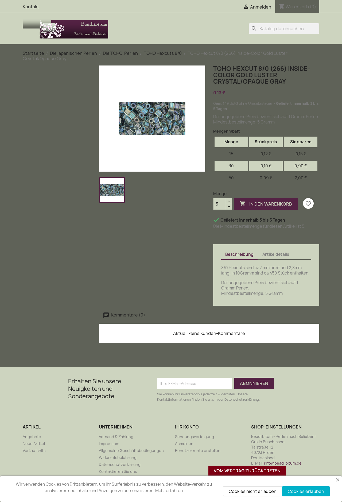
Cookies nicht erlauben (253, 491)
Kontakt (31, 7)
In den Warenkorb (265, 203)
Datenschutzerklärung (120, 464)
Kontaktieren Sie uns (118, 471)
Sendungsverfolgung (194, 436)
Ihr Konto (187, 427)
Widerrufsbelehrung (118, 457)
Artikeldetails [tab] (275, 254)
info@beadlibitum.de (283, 463)
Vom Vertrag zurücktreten (247, 471)
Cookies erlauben (306, 491)
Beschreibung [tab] (239, 254)
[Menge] (219, 204)
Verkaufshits (34, 450)
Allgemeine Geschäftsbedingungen (131, 450)
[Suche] (284, 28)
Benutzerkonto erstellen (197, 450)
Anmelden (184, 443)
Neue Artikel (34, 443)
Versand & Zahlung (116, 436)
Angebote (32, 436)
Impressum (109, 443)
